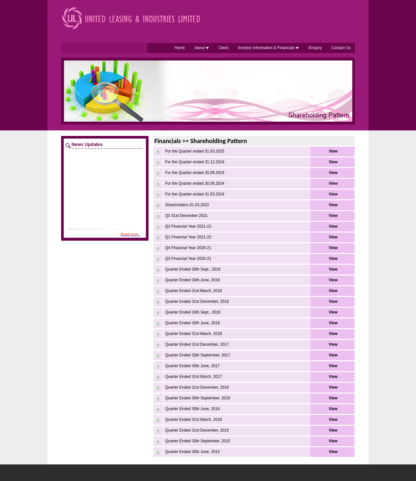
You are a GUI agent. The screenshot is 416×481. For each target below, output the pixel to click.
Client (223, 48)
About (201, 48)
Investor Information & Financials (268, 48)
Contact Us (341, 48)
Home (180, 48)
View (333, 151)
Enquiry (315, 48)
